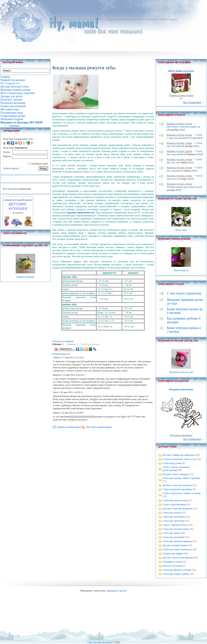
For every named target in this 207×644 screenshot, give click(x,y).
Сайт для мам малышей (99, 642)
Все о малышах (149, 19)
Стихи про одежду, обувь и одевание (181, 478)
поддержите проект (116, 590)
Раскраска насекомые (181, 389)
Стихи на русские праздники (177, 489)
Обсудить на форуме (63, 341)
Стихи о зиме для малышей (184, 136)
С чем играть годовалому (184, 293)
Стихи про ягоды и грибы (175, 573)
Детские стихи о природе (175, 474)
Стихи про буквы (171, 533)
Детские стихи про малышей (177, 508)
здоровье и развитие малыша (122, 19)
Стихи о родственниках (174, 504)
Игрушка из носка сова (181, 372)
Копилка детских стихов (179, 123)
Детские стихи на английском (177, 557)
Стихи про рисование (173, 537)
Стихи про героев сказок (175, 500)
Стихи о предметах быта (175, 524)
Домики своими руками (181, 95)
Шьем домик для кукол (181, 70)
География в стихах (172, 561)
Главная (53, 19)
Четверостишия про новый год (182, 187)
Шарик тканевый (25, 276)
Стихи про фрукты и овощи (176, 569)
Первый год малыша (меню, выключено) (82, 19)
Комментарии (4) (61, 353)
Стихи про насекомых (173, 516)
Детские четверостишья (174, 545)
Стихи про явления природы (177, 541)
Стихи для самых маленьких (177, 549)
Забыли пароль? (11, 168)
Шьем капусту (181, 270)
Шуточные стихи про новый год (183, 126)
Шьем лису (181, 230)
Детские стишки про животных (178, 455)
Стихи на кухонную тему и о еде (179, 459)
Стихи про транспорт (173, 520)
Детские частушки (172, 565)
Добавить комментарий (69, 427)
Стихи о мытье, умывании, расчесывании (176, 469)
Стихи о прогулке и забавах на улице (181, 493)
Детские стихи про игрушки (177, 485)
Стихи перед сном (171, 463)
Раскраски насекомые (181, 435)
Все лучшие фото (192, 102)
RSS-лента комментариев (99, 427)
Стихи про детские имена (175, 529)
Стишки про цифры (172, 553)
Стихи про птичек (171, 512)
